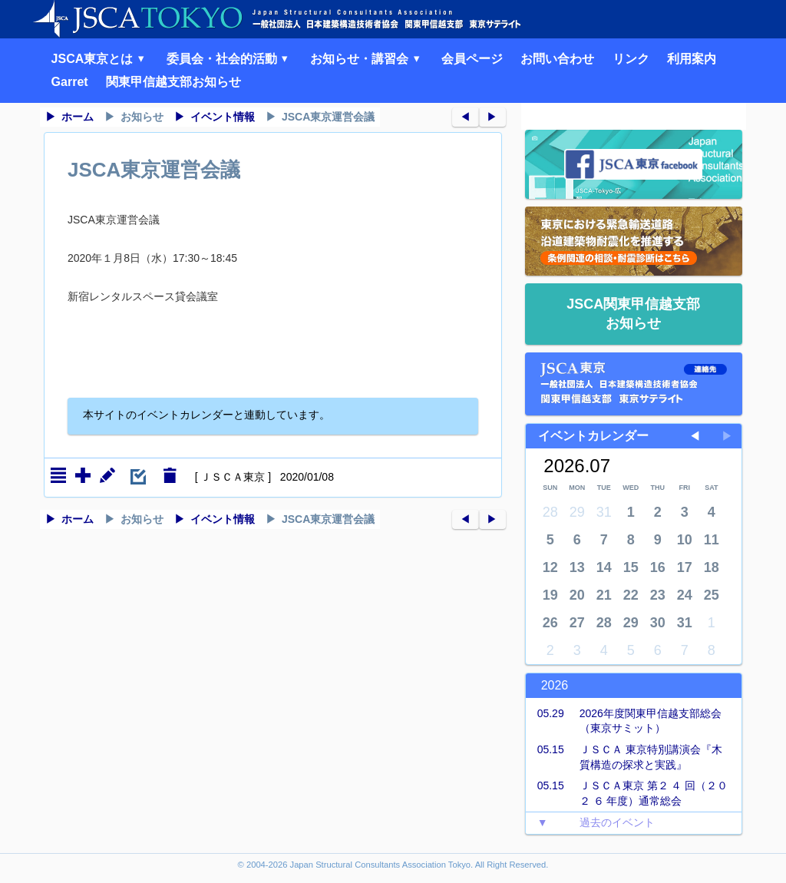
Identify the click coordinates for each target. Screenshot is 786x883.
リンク (631, 58)
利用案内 (691, 58)
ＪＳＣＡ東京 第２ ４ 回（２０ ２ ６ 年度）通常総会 (627, 793)
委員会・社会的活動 (229, 58)
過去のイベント (590, 823)
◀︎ (465, 117)
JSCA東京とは (100, 58)
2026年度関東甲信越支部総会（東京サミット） (624, 720)
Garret (69, 81)
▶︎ (492, 117)
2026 (555, 685)
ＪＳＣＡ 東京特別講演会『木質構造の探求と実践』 (624, 756)
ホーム (77, 117)
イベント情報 (222, 117)
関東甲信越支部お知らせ (173, 81)
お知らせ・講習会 (367, 58)
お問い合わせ (557, 58)
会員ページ (472, 58)
